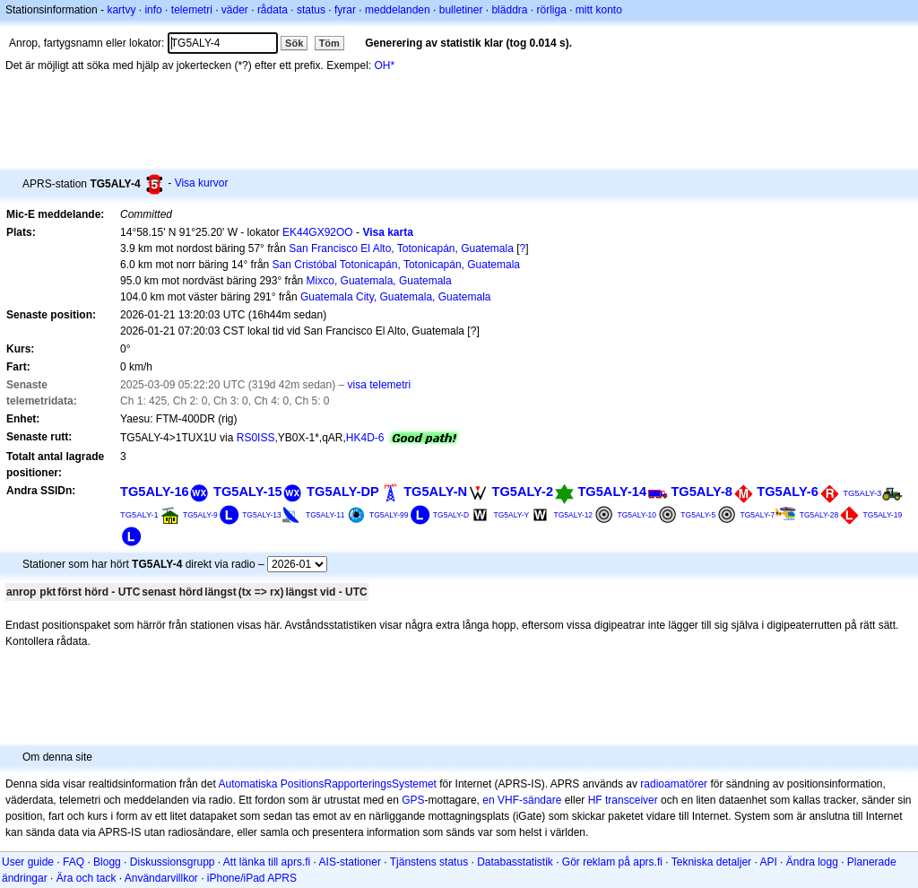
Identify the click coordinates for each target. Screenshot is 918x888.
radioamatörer (673, 784)
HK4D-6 (365, 437)
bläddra (509, 10)
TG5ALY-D (451, 514)
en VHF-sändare (521, 800)
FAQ (73, 862)
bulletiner (461, 10)
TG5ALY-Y (511, 514)
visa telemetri (379, 385)
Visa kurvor (202, 183)
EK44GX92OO (317, 232)
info (152, 10)
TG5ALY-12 (573, 514)
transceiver (631, 800)
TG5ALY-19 (883, 514)
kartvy (121, 10)
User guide (28, 862)
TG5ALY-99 (389, 514)
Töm (329, 43)
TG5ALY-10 (636, 514)
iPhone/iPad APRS (252, 878)
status (311, 10)
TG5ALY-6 (787, 491)
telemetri (191, 10)
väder (234, 10)
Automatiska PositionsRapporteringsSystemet (327, 784)
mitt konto (599, 10)
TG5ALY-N (435, 491)
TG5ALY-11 (325, 514)
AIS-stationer (350, 862)
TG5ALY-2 (523, 491)
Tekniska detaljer (711, 862)
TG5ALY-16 (154, 491)
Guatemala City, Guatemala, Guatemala (395, 297)
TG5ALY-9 (200, 514)
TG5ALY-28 (819, 514)
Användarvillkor (161, 878)
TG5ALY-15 (247, 491)
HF (595, 800)
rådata (272, 10)
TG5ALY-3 (862, 493)
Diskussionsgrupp (172, 862)
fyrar (345, 10)
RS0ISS (256, 437)
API (767, 862)
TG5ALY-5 (697, 514)
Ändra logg (812, 862)
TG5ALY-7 (757, 514)
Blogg (107, 862)
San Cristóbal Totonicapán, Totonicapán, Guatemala (396, 264)
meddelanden (397, 10)
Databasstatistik (515, 862)
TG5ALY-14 (611, 491)
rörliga (551, 10)
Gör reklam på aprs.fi (612, 862)
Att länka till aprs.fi (266, 862)
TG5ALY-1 (139, 514)
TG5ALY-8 (701, 491)
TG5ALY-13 (261, 514)
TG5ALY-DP (343, 491)
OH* (385, 65)
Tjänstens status (429, 862)
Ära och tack (86, 878)
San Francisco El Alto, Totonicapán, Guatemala (401, 248)
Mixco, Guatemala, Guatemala (379, 280)
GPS (413, 800)
